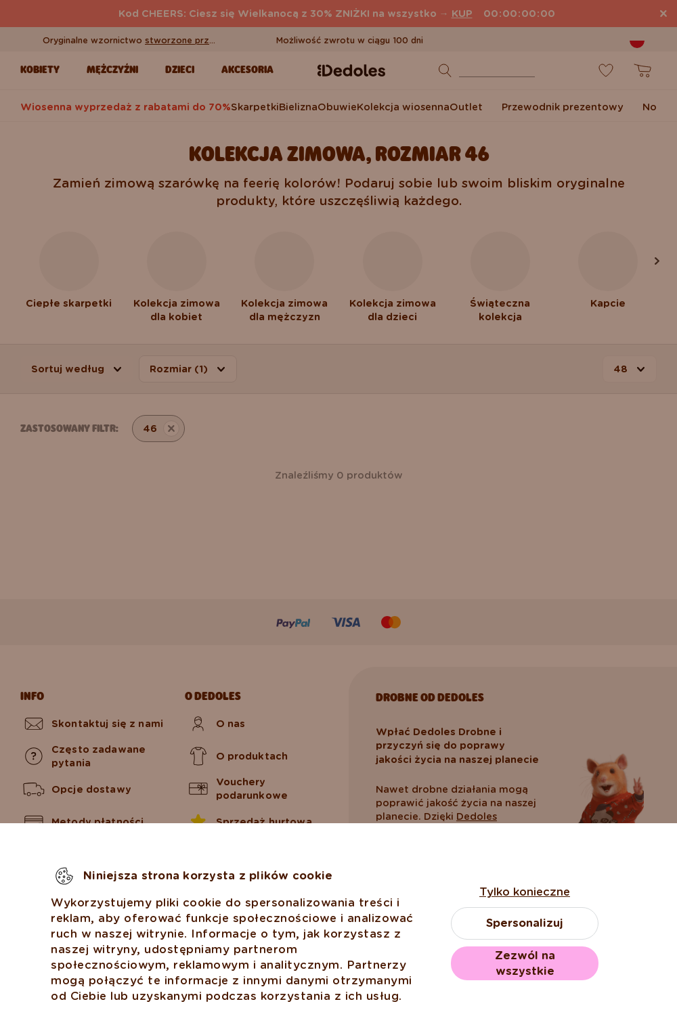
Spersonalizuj (524, 923)
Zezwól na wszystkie (525, 963)
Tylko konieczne (524, 891)
